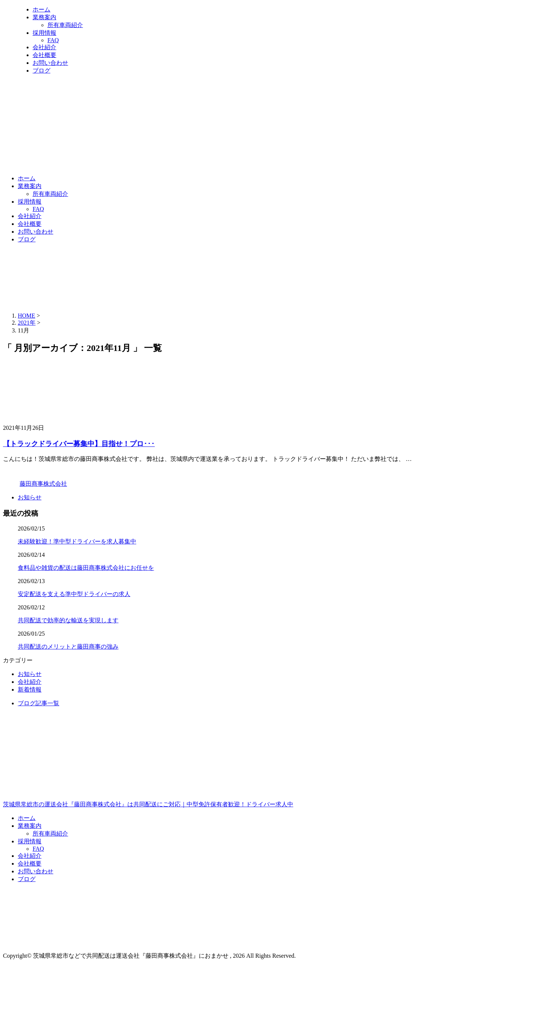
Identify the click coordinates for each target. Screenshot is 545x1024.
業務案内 (44, 17)
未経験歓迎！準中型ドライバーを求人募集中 (77, 541)
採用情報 (44, 33)
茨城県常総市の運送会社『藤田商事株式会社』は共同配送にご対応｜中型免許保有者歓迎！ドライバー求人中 (272, 772)
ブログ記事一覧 (38, 703)
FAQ (53, 40)
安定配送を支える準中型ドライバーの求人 (74, 594)
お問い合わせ (50, 63)
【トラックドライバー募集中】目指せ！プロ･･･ (79, 444)
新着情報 (29, 689)
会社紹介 (44, 47)
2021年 (27, 322)
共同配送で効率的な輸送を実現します (68, 620)
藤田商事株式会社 (43, 484)
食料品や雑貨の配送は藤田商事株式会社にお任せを (86, 568)
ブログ (41, 70)
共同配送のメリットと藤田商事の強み (68, 646)
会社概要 (44, 55)
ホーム (41, 9)
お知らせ (29, 497)
